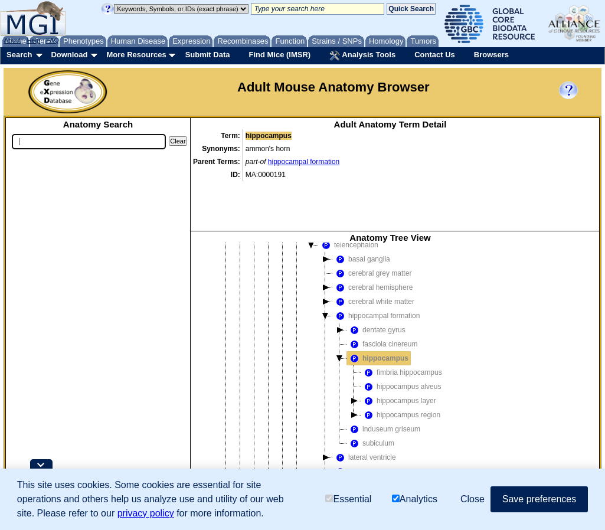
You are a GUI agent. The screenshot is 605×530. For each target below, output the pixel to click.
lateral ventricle (364, 411)
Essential (348, 499)
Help (33, 40)
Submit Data (207, 54)
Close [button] (472, 499)
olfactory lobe (361, 425)
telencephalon (348, 198)
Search (19, 54)
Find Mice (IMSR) (279, 54)
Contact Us (434, 54)
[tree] (390, 357)
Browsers (491, 54)
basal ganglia (361, 212)
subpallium (357, 439)
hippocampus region (400, 368)
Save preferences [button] (539, 499)
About (12, 40)
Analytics (414, 499)
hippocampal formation (303, 162)
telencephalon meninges (379, 453)
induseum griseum (383, 382)
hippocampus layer (398, 354)
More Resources (136, 54)
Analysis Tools (362, 55)
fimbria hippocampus (401, 326)
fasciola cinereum (382, 297)
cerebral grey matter (372, 227)
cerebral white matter (373, 255)
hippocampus (377, 312)
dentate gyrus (376, 283)
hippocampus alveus (401, 340)
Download (69, 54)
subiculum (370, 397)
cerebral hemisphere (373, 241)
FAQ (52, 40)
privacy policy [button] (145, 513)
